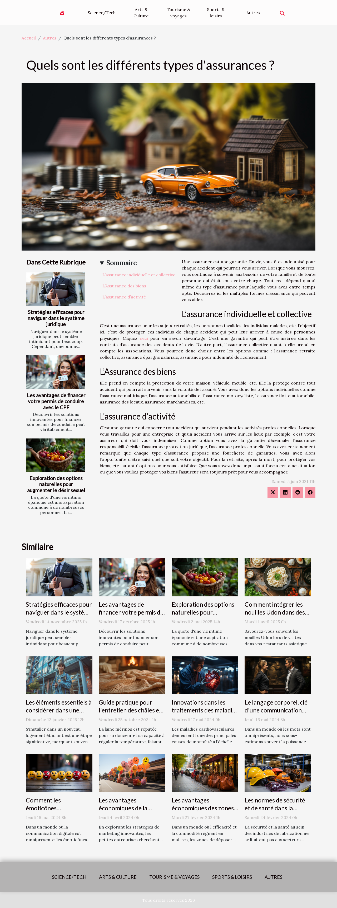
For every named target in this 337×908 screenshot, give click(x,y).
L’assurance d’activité (124, 297)
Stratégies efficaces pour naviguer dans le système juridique (56, 318)
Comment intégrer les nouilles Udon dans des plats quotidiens (275, 612)
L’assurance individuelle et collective (138, 274)
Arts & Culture (140, 12)
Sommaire (121, 263)
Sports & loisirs (216, 12)
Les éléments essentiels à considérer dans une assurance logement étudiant (59, 714)
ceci (144, 338)
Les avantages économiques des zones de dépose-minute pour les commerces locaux (203, 811)
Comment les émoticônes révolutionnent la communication (49, 811)
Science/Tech (102, 12)
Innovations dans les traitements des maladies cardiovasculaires (205, 710)
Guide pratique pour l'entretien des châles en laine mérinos (130, 710)
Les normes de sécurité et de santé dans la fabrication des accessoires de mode (275, 811)
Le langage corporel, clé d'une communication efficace (276, 710)
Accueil (29, 38)
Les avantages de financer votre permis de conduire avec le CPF (56, 401)
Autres (253, 12)
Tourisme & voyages (178, 12)
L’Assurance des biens (124, 285)
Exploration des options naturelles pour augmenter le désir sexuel (56, 484)
